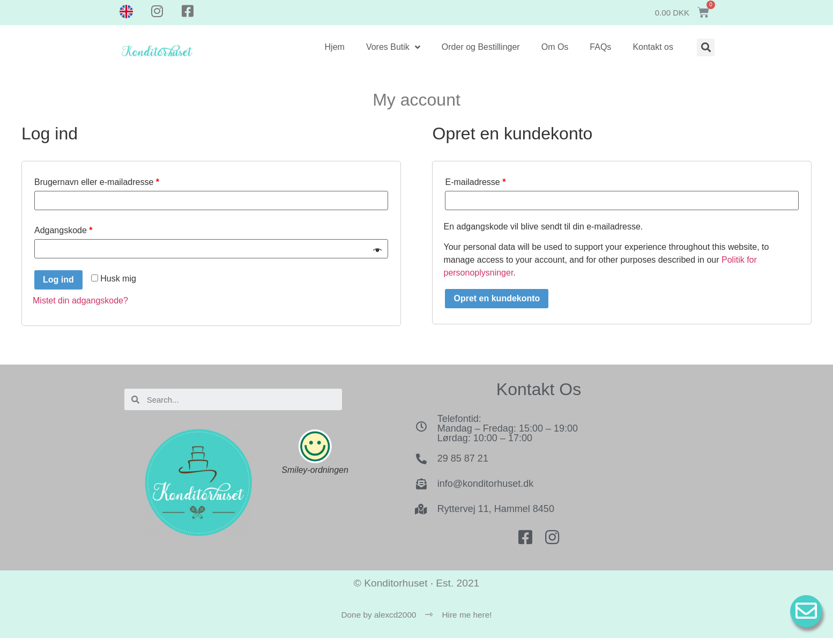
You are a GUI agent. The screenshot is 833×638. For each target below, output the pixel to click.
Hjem (335, 46)
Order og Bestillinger (481, 46)
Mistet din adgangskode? (80, 300)
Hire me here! (467, 614)
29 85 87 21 (462, 458)
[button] (706, 47)
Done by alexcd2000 (378, 614)
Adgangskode (63, 230)
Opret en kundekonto (496, 298)
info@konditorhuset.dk (485, 483)
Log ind (58, 279)
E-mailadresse (475, 182)
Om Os (555, 46)
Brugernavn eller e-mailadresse (96, 182)
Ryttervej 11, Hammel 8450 (495, 508)
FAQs (600, 46)
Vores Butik (393, 47)
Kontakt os (653, 46)
